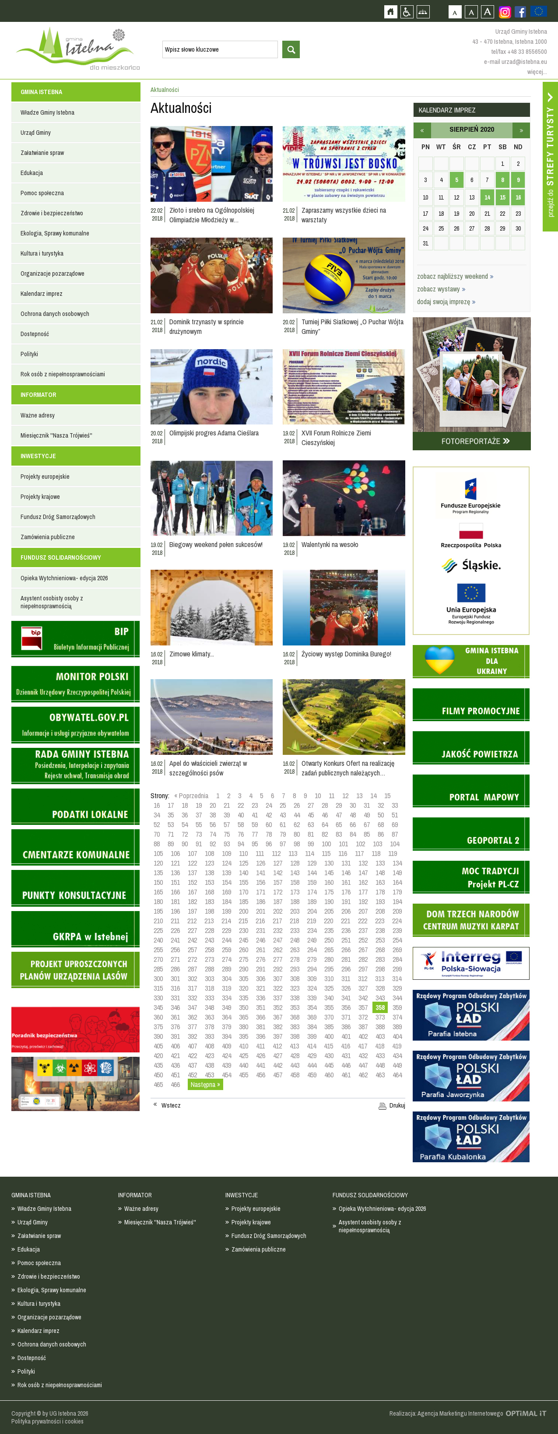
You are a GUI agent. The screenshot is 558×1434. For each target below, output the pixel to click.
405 (158, 1046)
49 (367, 815)
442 (277, 1065)
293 (294, 969)
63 (311, 824)
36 (185, 815)
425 (243, 1055)
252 (363, 940)
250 (328, 940)
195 (158, 911)
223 (379, 921)
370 (328, 1017)
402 (363, 1036)
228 (209, 930)
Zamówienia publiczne (48, 537)
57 (227, 824)
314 (396, 978)
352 (277, 1007)
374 (397, 1017)
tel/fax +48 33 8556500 (519, 51)
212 (192, 921)
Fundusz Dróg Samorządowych (58, 517)
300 (158, 978)
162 (363, 882)
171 (260, 892)
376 (175, 1026)
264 (311, 949)
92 (213, 843)
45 (311, 815)
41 (255, 815)
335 (243, 998)
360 (158, 1017)
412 (277, 1046)
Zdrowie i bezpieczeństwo (52, 213)
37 (199, 815)
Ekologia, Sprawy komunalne (55, 233)
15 (387, 795)
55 (199, 824)
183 (209, 901)
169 (226, 892)
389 (397, 1026)
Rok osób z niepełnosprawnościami (63, 374)
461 (346, 1075)
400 (328, 1036)
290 (243, 969)
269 (397, 949)
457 (277, 1075)
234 (311, 930)
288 (209, 969)
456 (260, 1075)
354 (311, 1007)
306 (260, 978)
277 (277, 959)
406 (175, 1046)
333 (209, 998)
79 (283, 834)
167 (192, 892)
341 (346, 998)
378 (209, 1026)
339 (311, 998)
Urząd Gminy (36, 133)
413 (294, 1046)
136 (175, 872)
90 (185, 843)
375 (158, 1026)
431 (346, 1055)
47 (339, 815)
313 (379, 978)
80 (297, 834)
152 (192, 882)
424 (226, 1055)
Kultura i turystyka (42, 253)
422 (192, 1055)
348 (209, 1007)
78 (269, 834)
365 (243, 1017)
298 (380, 969)
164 (397, 882)
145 (328, 872)
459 (311, 1075)
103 (377, 843)
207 (363, 911)
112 (276, 853)
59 (255, 824)
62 (297, 824)
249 (311, 940)
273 (209, 959)
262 (277, 949)
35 (171, 815)
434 (397, 1055)
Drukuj (397, 1105)
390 (158, 1036)
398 (294, 1036)
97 (283, 843)
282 (363, 959)
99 (311, 843)
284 (397, 959)
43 (283, 815)
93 (227, 843)
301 (175, 978)
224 (396, 921)
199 (226, 911)
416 (345, 1046)
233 (294, 930)
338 (294, 998)
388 (380, 1026)
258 (209, 949)
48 (353, 815)
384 (311, 1026)
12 (345, 795)
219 (311, 921)
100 (326, 843)
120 (158, 863)
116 (342, 853)
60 (269, 824)
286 (175, 969)
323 (294, 988)
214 (226, 921)
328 (380, 988)
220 (328, 921)
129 (311, 863)
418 (379, 1046)
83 (339, 834)
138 (209, 872)
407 (192, 1046)
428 (294, 1055)
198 (209, 911)
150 (158, 882)
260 (243, 949)
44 (297, 815)
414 (311, 1046)
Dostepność (35, 334)
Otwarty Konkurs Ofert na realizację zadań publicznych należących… (348, 768)
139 (226, 872)
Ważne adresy (38, 415)
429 (311, 1055)
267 (363, 949)
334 (226, 998)
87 (395, 834)
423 (209, 1055)
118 (376, 853)
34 (157, 815)
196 (175, 911)
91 (199, 843)
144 (311, 872)
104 (394, 843)
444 (311, 1065)
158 (294, 882)
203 (294, 911)
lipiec (422, 130)
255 (158, 949)
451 (175, 1075)
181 (175, 901)
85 (367, 834)
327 (363, 988)
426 (260, 1055)
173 (294, 892)
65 (339, 824)
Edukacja (32, 173)
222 (362, 921)
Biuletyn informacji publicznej (75, 639)
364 (226, 1017)
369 (311, 1017)
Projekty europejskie (45, 476)
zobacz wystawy (441, 289)
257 (192, 949)
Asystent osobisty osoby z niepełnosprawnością (52, 602)
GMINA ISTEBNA (41, 92)
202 (277, 911)
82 (325, 834)
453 (209, 1075)
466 (175, 1084)
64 (325, 824)
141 (260, 872)
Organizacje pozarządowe (52, 273)
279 (311, 959)
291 (260, 969)
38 (213, 815)
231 (260, 930)
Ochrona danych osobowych (55, 314)
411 (260, 1046)
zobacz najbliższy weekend (455, 276)
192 (363, 901)
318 (209, 988)
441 (260, 1065)
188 (294, 901)
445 (328, 1065)
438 (209, 1065)
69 (395, 824)
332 (192, 998)
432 (363, 1055)
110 (243, 853)
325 (328, 988)
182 (192, 901)
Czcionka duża (487, 11)
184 (226, 901)
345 (158, 1007)
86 (381, 834)
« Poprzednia (191, 795)
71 (171, 834)
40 (241, 815)
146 (346, 872)
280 (328, 959)
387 (363, 1026)
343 (380, 998)
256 (175, 949)
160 (328, 882)
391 (175, 1036)
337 (277, 998)
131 (346, 863)
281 (346, 959)
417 (362, 1046)
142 (277, 872)
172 (277, 892)
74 (213, 834)
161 (346, 882)
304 (226, 978)
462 (363, 1075)
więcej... (537, 71)
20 (213, 805)
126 (260, 863)
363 (209, 1017)
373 (380, 1017)
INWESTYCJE (38, 456)
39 (227, 815)
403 (380, 1036)
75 (227, 834)
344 (397, 998)
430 (328, 1055)
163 (380, 882)
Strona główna (390, 11)
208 (380, 911)
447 (363, 1065)
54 (185, 824)
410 (243, 1046)
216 (260, 921)
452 (192, 1075)
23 (255, 805)
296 (346, 969)
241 (175, 940)
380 (243, 1026)
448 (380, 1065)
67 (367, 824)
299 (397, 969)
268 (380, 949)
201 (260, 911)
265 (328, 949)
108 (209, 853)
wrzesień (521, 130)
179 (397, 892)
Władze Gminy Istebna (47, 112)
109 (226, 853)
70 (157, 834)
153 (209, 882)
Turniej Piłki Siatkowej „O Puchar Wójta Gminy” (353, 326)
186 (260, 901)
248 (294, 940)
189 (311, 901)
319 (226, 988)
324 (311, 988)
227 (192, 930)
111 (260, 853)
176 (346, 892)
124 (226, 863)
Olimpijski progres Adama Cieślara (214, 433)
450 (158, 1075)
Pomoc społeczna (42, 193)
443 (294, 1065)
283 (380, 959)
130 (328, 863)
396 (260, 1036)
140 (243, 872)
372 (363, 1017)
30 (353, 805)
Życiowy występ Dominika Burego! (346, 654)
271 (175, 959)
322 (277, 988)
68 (381, 824)
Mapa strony (423, 11)
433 (380, 1055)
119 (392, 853)
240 (158, 940)
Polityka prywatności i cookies (47, 1421)
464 (397, 1075)
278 (294, 959)
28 (325, 805)
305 (243, 978)
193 (380, 901)
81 (311, 834)
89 (171, 843)
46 (325, 815)
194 (397, 901)
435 (158, 1065)
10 (318, 795)
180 (158, 901)
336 (260, 998)
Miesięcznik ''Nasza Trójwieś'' (56, 435)
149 (397, 872)
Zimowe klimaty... (191, 654)
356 (346, 1007)
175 (328, 892)
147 (363, 872)
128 (294, 863)
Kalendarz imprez (42, 294)
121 (175, 863)
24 (269, 805)
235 (328, 930)
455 (243, 1075)
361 (175, 1017)
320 (243, 988)
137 (192, 872)
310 (328, 978)
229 (226, 930)
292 (277, 969)
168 (209, 892)
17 (171, 805)
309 (311, 978)
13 (359, 795)
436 (175, 1065)
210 (158, 921)
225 (158, 930)
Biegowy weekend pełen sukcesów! (216, 544)
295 (328, 969)
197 (192, 911)
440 (243, 1065)
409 (226, 1046)
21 (227, 805)
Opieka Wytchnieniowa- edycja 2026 (64, 578)
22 (241, 805)
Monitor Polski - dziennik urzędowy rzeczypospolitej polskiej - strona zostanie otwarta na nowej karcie (75, 684)
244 (226, 940)
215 (243, 921)
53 (171, 824)
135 (158, 872)
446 (346, 1065)
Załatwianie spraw (42, 153)
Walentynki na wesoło (330, 544)
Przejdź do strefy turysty (550, 156)
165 (158, 892)
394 (226, 1036)
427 (277, 1055)
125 (243, 863)
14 (373, 795)
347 (192, 1007)
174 (311, 892)
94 (241, 843)
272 (192, 959)
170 (243, 892)
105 (158, 853)
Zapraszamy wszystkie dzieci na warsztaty (344, 214)
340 (328, 998)
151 (175, 882)
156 (260, 882)
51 (395, 815)
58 (241, 824)
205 (328, 911)
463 (380, 1075)
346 (175, 1007)
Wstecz (171, 1105)
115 (326, 853)
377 (192, 1026)
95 (255, 843)
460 (328, 1075)
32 (381, 805)
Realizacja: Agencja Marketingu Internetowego (446, 1413)
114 (309, 853)
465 (158, 1084)
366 (260, 1017)
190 (328, 901)
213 (209, 921)
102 (360, 843)
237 (363, 930)
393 (209, 1036)
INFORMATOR (38, 395)
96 (269, 843)
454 (226, 1075)
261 (260, 949)
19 (199, 805)
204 (311, 911)
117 (359, 853)
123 (209, 863)
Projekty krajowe (40, 497)
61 (283, 824)
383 (294, 1026)
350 (243, 1007)
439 (226, 1065)
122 (192, 863)
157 (277, 882)
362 (192, 1017)
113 (292, 853)
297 (363, 969)
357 (363, 1007)
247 (277, 940)
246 (260, 940)
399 (311, 1036)
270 (158, 959)
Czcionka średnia (471, 11)
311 (345, 978)
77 (255, 834)
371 (346, 1017)
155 (243, 882)
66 (353, 824)
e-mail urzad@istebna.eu (515, 61)
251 (346, 940)
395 (243, 1036)
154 (226, 882)
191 (346, 901)
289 (226, 969)
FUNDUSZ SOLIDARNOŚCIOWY (61, 557)
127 (277, 863)
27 (311, 805)
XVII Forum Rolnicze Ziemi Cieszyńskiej (336, 437)
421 (175, 1055)
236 (346, 930)
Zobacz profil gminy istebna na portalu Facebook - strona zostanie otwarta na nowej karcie (520, 12)
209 (397, 911)
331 (175, 998)
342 (363, 998)
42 (269, 815)
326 (346, 988)
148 (380, 872)
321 (260, 988)
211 (175, 921)
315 (158, 988)
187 (277, 901)
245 (243, 940)
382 (277, 1026)
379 (226, 1026)
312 (362, 978)
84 (353, 834)
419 (396, 1046)
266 (346, 949)
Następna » (205, 1084)
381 (260, 1026)
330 (158, 998)
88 (157, 843)
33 (395, 805)
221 (345, 921)
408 (209, 1046)
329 (397, 988)
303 (209, 978)
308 (294, 978)
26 (297, 805)
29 (339, 805)
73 (199, 834)
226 (175, 930)
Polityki (29, 354)
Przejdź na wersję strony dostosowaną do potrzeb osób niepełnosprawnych (407, 11)
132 (363, 863)
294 (311, 969)
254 (397, 940)
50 (381, 815)
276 (260, 959)
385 (328, 1026)
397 (277, 1036)
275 (243, 959)
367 (277, 1017)
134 (397, 863)
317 (192, 988)
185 (243, 901)
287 (192, 969)
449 (397, 1065)
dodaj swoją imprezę (446, 301)
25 (283, 805)
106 (175, 853)
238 (380, 930)
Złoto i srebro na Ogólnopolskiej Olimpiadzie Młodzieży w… (211, 214)
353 (294, 1007)
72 (185, 834)
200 (243, 911)
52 (157, 824)
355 (328, 1007)
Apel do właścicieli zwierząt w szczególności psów (208, 768)
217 (277, 921)
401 (346, 1036)
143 (294, 872)
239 (397, 930)
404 (397, 1036)
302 (192, 978)
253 (380, 940)
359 (397, 1007)
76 (241, 834)
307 (277, 978)
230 (243, 930)
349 (226, 1007)
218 (294, 921)
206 (346, 911)
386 (346, 1026)
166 (175, 892)
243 (209, 940)
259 (226, 949)
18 (185, 805)
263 (294, 949)
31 (367, 805)
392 (192, 1036)
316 (175, 988)
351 (260, 1007)
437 (192, 1065)
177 (363, 892)
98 (297, 843)
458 (294, 1075)
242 (192, 940)
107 (192, 853)
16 (157, 805)
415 (328, 1046)
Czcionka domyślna (455, 11)
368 (294, 1017)
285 (158, 969)
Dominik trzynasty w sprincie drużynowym (206, 326)
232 (277, 930)
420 (158, 1055)
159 (311, 882)
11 (331, 795)
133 (380, 863)
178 (380, 892)
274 (226, 959)
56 (213, 824)
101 (343, 843)
